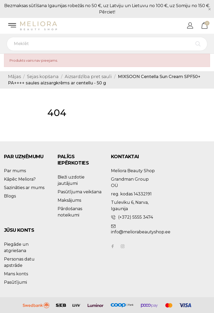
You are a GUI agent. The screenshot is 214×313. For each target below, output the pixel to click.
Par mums (15, 170)
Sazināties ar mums (24, 187)
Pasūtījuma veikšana (79, 191)
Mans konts (16, 273)
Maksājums (69, 200)
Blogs (10, 196)
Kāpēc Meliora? (20, 179)
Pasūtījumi (15, 282)
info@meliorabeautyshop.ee (140, 231)
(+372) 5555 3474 (135, 217)
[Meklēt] (107, 44)
